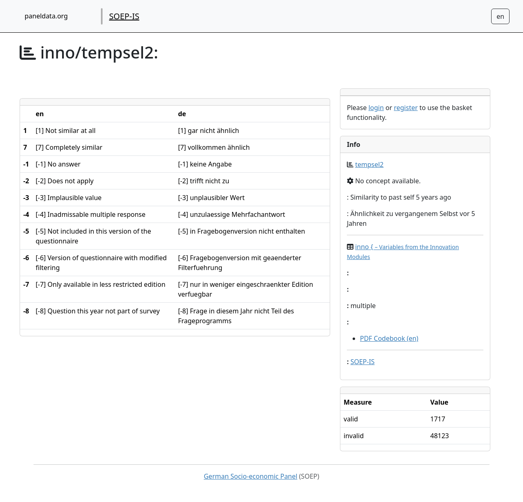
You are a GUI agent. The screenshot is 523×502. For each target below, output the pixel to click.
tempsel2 (369, 164)
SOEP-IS (124, 16)
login (376, 107)
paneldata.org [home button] (46, 15)
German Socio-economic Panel (250, 476)
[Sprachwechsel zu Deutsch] (500, 16)
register (406, 107)
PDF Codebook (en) (389, 338)
